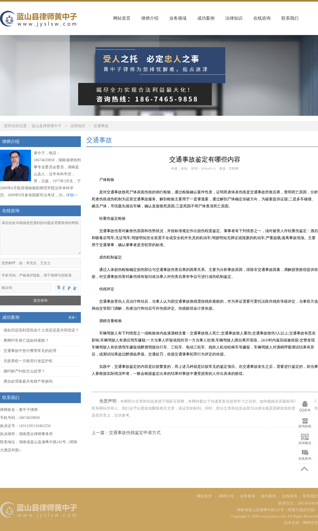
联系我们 (290, 18)
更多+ (72, 317)
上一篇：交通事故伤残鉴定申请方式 (126, 432)
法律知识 (234, 18)
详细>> (72, 195)
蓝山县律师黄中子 (47, 126)
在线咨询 (262, 18)
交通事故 (101, 126)
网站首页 (121, 18)
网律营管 (310, 523)
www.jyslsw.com (273, 516)
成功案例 (206, 18)
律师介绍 (149, 18)
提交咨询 (40, 300)
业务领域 (177, 18)
